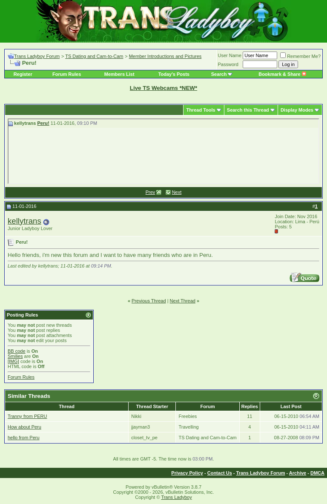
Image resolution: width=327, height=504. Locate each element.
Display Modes (297, 109)
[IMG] (13, 361)
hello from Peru (24, 437)
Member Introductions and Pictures (165, 56)
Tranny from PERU (27, 416)
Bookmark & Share (282, 74)
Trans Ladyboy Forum (37, 56)
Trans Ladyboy (176, 497)
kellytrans (24, 220)
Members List (119, 74)
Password (228, 64)
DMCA (317, 472)
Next (177, 192)
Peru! (43, 123)
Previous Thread (149, 300)
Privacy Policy (187, 472)
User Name (230, 55)
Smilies (15, 356)
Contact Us (219, 472)
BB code (17, 351)
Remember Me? (300, 56)
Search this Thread (248, 109)
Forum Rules (66, 74)
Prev (150, 192)
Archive (297, 472)
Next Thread (182, 300)
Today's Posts (173, 74)
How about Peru (24, 426)
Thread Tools (200, 109)
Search (219, 74)
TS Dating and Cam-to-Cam (94, 56)
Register (23, 74)
